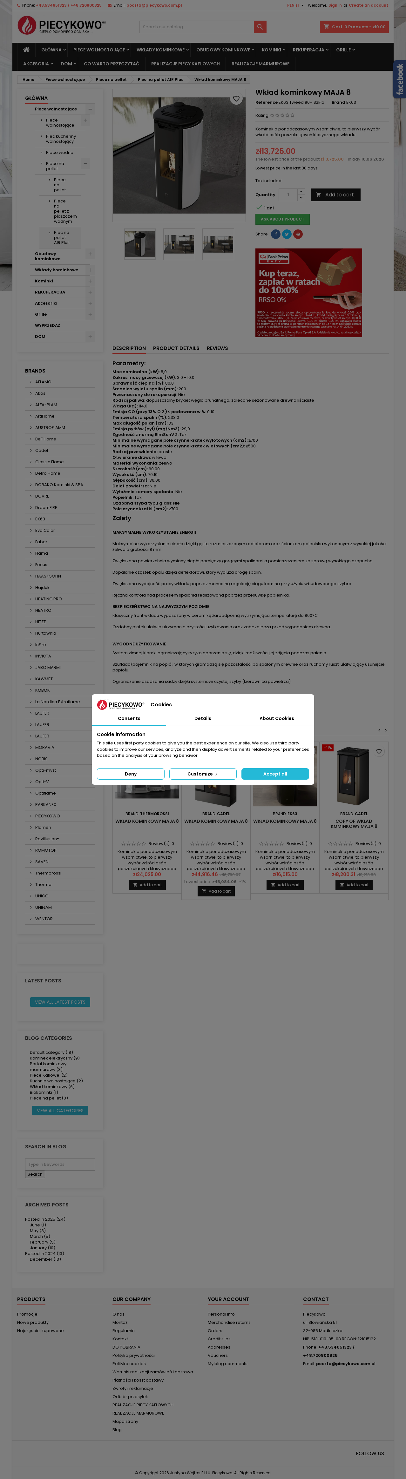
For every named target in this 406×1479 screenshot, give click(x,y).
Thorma (42, 884)
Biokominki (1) (44, 1092)
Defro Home (47, 473)
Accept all (275, 774)
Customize (203, 774)
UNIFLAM (43, 907)
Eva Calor (44, 530)
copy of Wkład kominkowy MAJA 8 (354, 823)
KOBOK (42, 690)
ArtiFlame (44, 416)
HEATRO (42, 610)
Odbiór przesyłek (130, 1397)
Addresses (219, 1347)
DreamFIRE (45, 508)
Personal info (221, 1314)
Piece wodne (59, 152)
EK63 (39, 519)
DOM (66, 64)
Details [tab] (202, 718)
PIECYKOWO (47, 816)
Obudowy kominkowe (223, 50)
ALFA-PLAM (45, 405)
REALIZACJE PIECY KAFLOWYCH (185, 64)
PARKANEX (45, 805)
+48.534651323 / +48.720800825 (69, 5)
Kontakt (120, 1339)
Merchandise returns (229, 1322)
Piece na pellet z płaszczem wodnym (65, 211)
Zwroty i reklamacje (132, 1388)
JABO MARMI (47, 667)
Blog (117, 1430)
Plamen (42, 827)
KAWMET (43, 679)
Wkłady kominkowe (161, 50)
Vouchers (218, 1355)
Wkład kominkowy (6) (52, 1087)
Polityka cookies (129, 1364)
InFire (40, 645)
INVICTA (42, 656)
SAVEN (41, 862)
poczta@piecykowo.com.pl (154, 5)
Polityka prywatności (133, 1355)
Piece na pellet (55, 166)
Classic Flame (49, 462)
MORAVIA (44, 747)
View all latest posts (60, 1002)
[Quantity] (288, 194)
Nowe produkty (33, 1322)
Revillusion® (46, 839)
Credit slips (219, 1339)
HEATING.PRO (48, 599)
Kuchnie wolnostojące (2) (56, 1081)
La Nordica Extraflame (57, 702)
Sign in (335, 5)
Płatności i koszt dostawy (138, 1380)
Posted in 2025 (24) (45, 1219)
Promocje (27, 1314)
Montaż (119, 1322)
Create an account (368, 5)
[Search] (203, 27)
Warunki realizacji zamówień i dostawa (152, 1372)
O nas (118, 1314)
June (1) (38, 1225)
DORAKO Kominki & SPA (58, 485)
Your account (228, 1299)
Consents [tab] (129, 718)
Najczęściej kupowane (40, 1331)
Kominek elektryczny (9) (55, 1058)
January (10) (42, 1248)
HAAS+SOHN (47, 576)
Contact (316, 1299)
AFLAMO (42, 382)
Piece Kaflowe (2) (49, 1075)
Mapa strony (125, 1421)
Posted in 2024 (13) (44, 1254)
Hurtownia (45, 633)
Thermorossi (47, 873)
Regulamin (123, 1331)
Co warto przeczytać (111, 64)
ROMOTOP (45, 850)
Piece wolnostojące (99, 50)
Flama (41, 553)
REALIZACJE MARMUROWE (260, 64)
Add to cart (335, 194)
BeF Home (45, 439)
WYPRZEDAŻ (47, 325)
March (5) (40, 1236)
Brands (35, 370)
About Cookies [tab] (277, 718)
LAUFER (41, 713)
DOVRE (41, 496)
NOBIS (41, 759)
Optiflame (45, 793)
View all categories (60, 1110)
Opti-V (41, 782)
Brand (338, 102)
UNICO (41, 896)
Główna (51, 50)
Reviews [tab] (217, 348)
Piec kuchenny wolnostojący (61, 138)
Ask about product (282, 219)
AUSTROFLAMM (49, 428)
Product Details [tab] (176, 348)
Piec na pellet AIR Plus (62, 237)
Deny (131, 774)
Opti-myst (45, 770)
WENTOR (43, 919)
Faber (40, 542)
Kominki (271, 50)
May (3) (38, 1231)
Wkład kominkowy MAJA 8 (147, 821)
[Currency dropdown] (296, 5)
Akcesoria (36, 64)
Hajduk (42, 587)
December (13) (45, 1259)
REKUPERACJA (308, 50)
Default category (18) (51, 1052)
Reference (266, 102)
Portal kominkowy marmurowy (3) (48, 1067)
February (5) (43, 1242)
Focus (40, 565)
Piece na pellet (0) (49, 1098)
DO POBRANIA (126, 1347)
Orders (215, 1331)
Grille (343, 50)
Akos (39, 393)
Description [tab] (129, 348)
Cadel (41, 450)
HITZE (40, 622)
